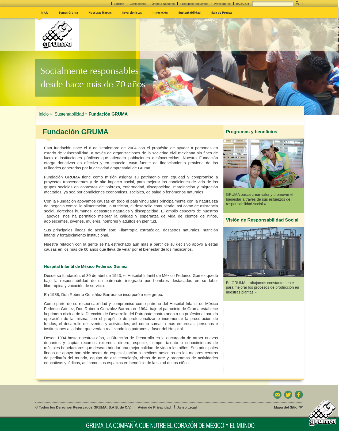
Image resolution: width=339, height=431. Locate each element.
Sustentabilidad (189, 12)
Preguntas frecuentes (194, 3)
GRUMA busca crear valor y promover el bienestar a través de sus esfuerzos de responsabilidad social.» (259, 199)
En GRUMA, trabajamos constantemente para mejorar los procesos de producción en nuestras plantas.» (262, 287)
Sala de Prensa (221, 12)
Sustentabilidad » (71, 114)
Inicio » (46, 114)
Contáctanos (138, 3)
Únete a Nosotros (163, 3)
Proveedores (222, 3)
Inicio (44, 12)
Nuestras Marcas (100, 12)
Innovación (160, 12)
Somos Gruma (68, 12)
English (119, 3)
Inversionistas (132, 12)
